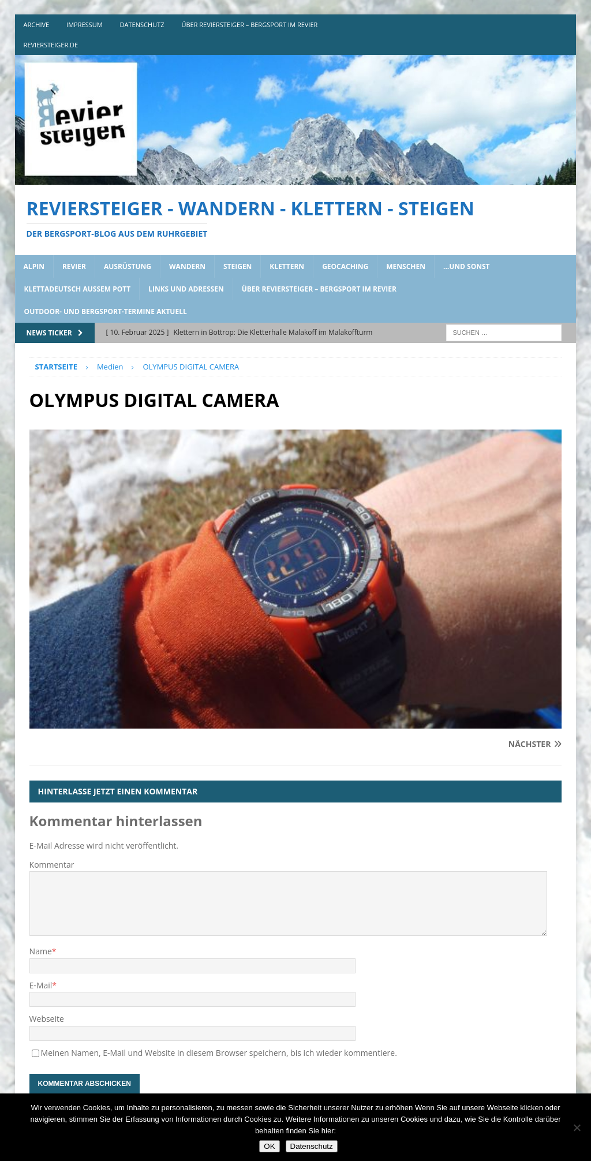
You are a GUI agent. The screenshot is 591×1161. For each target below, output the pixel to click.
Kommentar (51, 864)
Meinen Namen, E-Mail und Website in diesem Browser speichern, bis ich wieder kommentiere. (219, 1052)
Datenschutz (311, 1146)
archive (37, 24)
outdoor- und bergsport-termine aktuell (105, 311)
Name (40, 951)
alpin (34, 266)
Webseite (46, 1018)
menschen (405, 266)
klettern (287, 266)
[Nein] (576, 1127)
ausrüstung (127, 266)
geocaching (345, 266)
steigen (237, 266)
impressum (84, 24)
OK (269, 1146)
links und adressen (186, 289)
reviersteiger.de (51, 44)
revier (74, 266)
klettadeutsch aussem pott (77, 289)
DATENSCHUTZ (142, 24)
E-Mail (41, 985)
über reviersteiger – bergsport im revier (249, 24)
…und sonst (466, 266)
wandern (187, 266)
